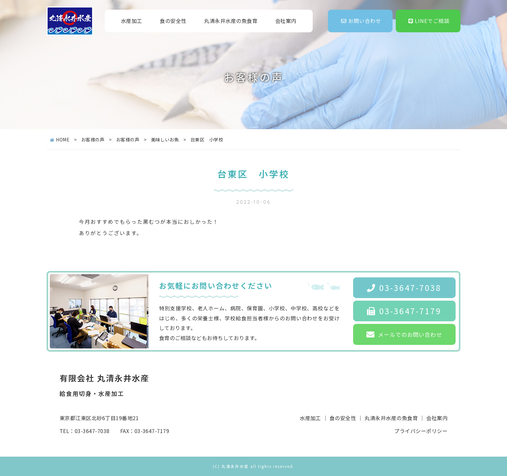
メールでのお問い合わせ (404, 334)
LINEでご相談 (428, 21)
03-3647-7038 (404, 287)
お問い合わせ (361, 21)
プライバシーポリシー (421, 431)
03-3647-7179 (404, 310)
